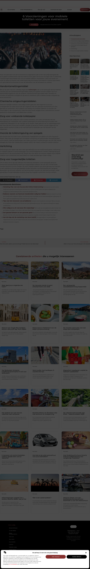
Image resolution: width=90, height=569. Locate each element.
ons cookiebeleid (13, 564)
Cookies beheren (76, 556)
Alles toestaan (56, 556)
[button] (86, 552)
